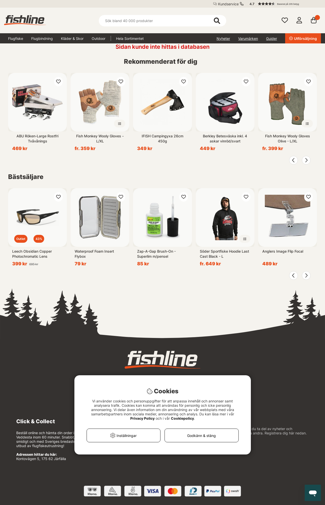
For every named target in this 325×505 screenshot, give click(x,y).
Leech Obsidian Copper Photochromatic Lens (32, 253)
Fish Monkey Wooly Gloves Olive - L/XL (287, 138)
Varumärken (248, 38)
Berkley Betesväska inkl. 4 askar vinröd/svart (225, 138)
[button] (283, 4)
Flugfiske (15, 38)
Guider (271, 38)
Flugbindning (42, 38)
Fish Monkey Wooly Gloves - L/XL (100, 138)
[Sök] (162, 20)
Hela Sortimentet (130, 38)
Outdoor (98, 38)
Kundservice (228, 4)
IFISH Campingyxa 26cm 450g (162, 138)
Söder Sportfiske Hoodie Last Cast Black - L (224, 253)
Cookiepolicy (182, 418)
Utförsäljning (303, 38)
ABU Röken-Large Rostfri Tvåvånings (37, 138)
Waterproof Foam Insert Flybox (94, 253)
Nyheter (223, 38)
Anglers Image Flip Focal (282, 251)
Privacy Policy (142, 418)
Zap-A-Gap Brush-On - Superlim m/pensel (156, 253)
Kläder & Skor (72, 38)
